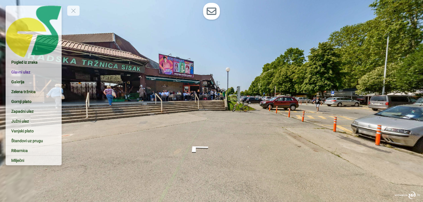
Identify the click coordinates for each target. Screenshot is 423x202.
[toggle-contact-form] (211, 11)
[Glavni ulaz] (34, 72)
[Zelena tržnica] (34, 92)
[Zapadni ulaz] (34, 111)
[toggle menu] (73, 11)
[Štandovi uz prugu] (34, 141)
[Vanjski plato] (34, 131)
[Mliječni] (34, 160)
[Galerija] (34, 82)
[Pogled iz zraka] (34, 62)
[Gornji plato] (34, 101)
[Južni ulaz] (34, 121)
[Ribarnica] (34, 150)
